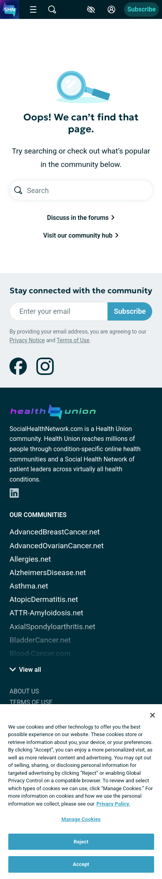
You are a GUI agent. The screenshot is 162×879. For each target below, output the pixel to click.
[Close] (152, 715)
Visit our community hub (81, 235)
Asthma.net (28, 585)
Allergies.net (30, 559)
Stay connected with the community (80, 291)
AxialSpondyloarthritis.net (52, 626)
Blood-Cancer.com (40, 653)
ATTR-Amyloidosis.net (46, 612)
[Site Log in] (111, 9)
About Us (24, 691)
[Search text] (90, 190)
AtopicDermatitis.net (43, 599)
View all (25, 669)
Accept (81, 864)
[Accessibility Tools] (90, 9)
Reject (81, 842)
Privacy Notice (27, 340)
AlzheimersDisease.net (47, 572)
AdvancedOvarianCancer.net (56, 545)
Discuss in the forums (81, 217)
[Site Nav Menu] (33, 9)
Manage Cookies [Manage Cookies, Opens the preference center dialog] (80, 819)
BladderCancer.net (40, 640)
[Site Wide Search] (52, 9)
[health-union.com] (52, 410)
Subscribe (141, 9)
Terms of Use (73, 340)
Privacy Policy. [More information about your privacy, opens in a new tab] (113, 804)
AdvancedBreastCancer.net (54, 531)
